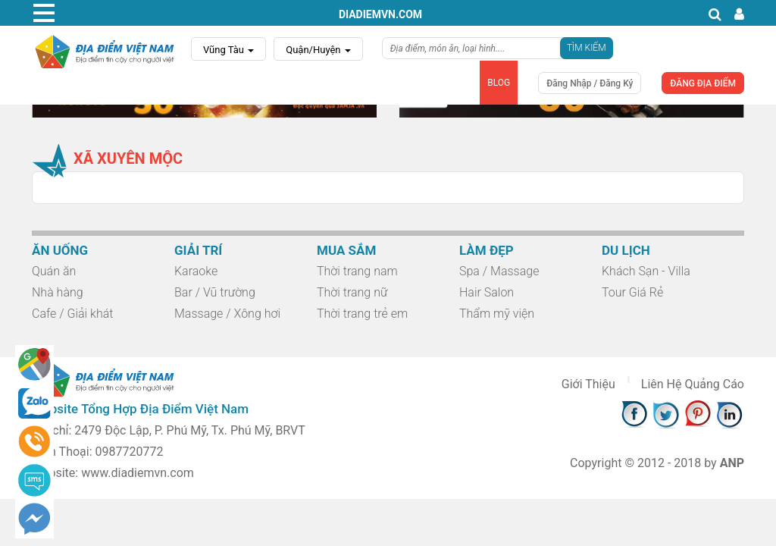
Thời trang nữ (352, 292)
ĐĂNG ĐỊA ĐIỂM (703, 83)
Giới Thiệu (588, 384)
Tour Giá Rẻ (632, 292)
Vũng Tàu (228, 49)
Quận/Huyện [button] (318, 49)
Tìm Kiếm (586, 47)
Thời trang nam (357, 271)
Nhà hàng (57, 292)
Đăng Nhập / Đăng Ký (589, 83)
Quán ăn (54, 271)
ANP (732, 463)
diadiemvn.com (380, 14)
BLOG (498, 82)
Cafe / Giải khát (72, 313)
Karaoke (195, 271)
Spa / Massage (499, 271)
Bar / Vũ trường (214, 292)
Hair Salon (486, 292)
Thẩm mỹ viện (496, 313)
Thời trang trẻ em (362, 313)
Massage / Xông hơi (227, 313)
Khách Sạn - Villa (646, 271)
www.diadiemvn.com (137, 473)
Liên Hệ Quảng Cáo (692, 384)
